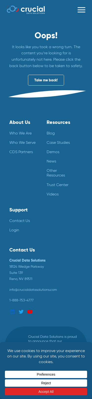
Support (18, 210)
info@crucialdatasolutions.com (33, 289)
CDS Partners (21, 151)
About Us (19, 122)
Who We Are (20, 133)
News (51, 161)
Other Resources (56, 172)
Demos (53, 151)
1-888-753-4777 (21, 300)
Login (14, 230)
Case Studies (58, 142)
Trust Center (57, 184)
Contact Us (19, 220)
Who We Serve (22, 142)
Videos (53, 194)
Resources (58, 122)
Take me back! (46, 80)
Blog (51, 133)
